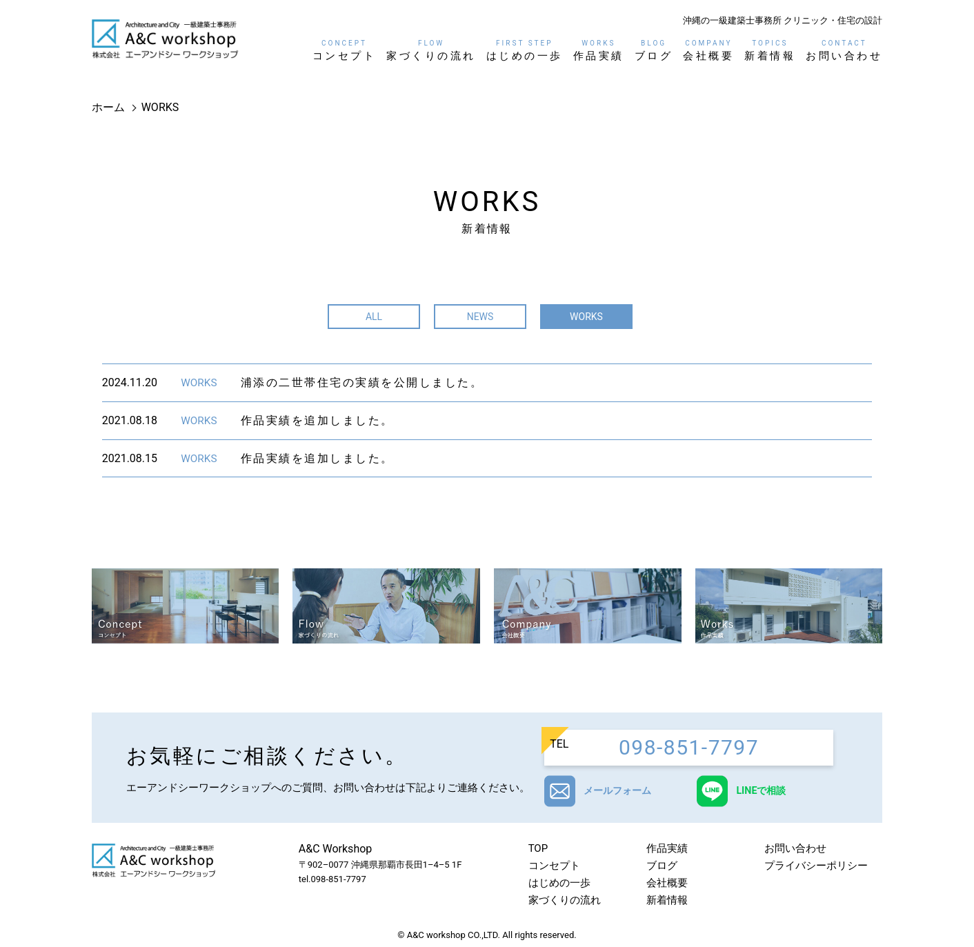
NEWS (480, 316)
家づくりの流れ (431, 50)
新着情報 (769, 50)
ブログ (654, 50)
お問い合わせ (844, 50)
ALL (374, 316)
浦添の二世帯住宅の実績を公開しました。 (362, 382)
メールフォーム (622, 791)
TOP (538, 849)
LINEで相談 (767, 791)
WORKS (586, 316)
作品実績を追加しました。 (317, 420)
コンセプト (344, 50)
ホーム (108, 107)
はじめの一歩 (524, 50)
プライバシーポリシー (816, 866)
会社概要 (708, 50)
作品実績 (598, 50)
